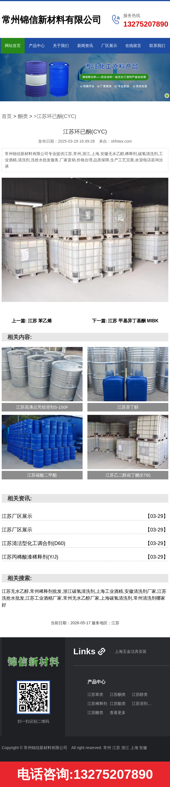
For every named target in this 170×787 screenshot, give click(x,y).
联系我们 (157, 45)
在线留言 (133, 45)
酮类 (23, 116)
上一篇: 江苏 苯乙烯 (32, 320)
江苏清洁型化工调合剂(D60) (85, 543)
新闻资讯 (85, 45)
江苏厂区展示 (85, 516)
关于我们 (61, 45)
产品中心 (37, 45)
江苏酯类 (118, 703)
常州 (107, 747)
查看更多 (118, 712)
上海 (134, 747)
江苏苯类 (95, 694)
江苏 (116, 747)
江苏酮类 (118, 694)
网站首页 (13, 45)
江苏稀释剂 (97, 703)
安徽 (143, 747)
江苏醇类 (140, 694)
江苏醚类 (95, 712)
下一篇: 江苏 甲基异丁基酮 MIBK (125, 320)
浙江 (125, 747)
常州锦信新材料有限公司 (51, 20)
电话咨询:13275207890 (85, 774)
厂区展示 (109, 45)
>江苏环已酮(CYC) (55, 116)
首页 (7, 116)
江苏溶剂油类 (143, 703)
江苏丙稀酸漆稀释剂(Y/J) (85, 557)
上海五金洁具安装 (131, 651)
